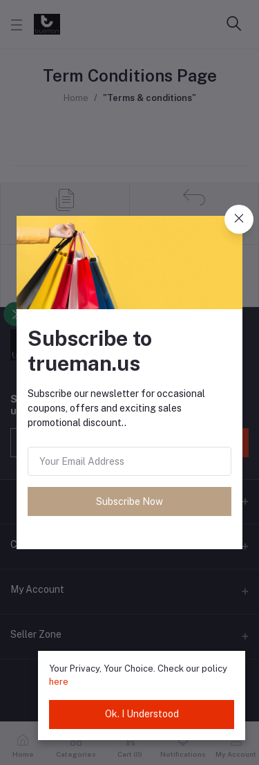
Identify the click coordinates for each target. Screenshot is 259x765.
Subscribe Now (129, 501)
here (58, 681)
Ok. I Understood (142, 713)
